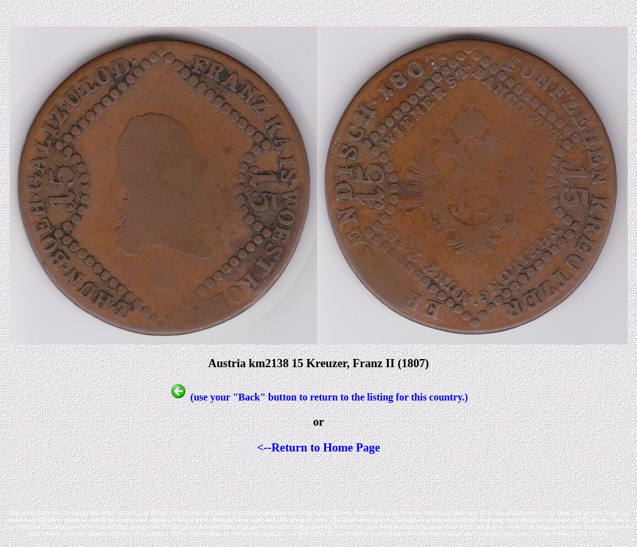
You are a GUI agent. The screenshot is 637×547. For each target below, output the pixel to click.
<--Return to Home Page (318, 447)
